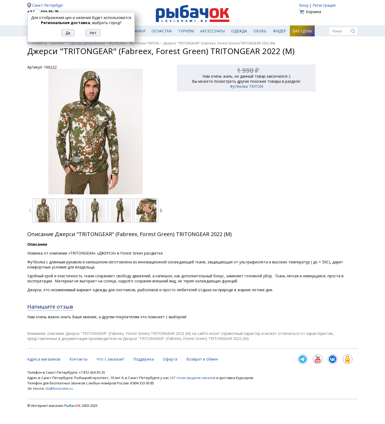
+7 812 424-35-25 (43, 11)
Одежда (239, 30)
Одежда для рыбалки (87, 43)
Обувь (260, 30)
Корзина (313, 11)
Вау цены (302, 30)
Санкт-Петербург (47, 5)
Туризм (186, 30)
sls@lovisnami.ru (59, 388)
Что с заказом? (110, 359)
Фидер (279, 30)
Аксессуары (212, 30)
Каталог (58, 43)
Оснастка (162, 30)
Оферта (170, 359)
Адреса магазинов (43, 359)
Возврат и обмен (202, 359)
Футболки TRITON (144, 43)
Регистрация (324, 5)
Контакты (78, 359)
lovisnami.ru (37, 43)
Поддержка (143, 359)
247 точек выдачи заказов (193, 377)
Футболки (117, 43)
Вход (303, 5)
